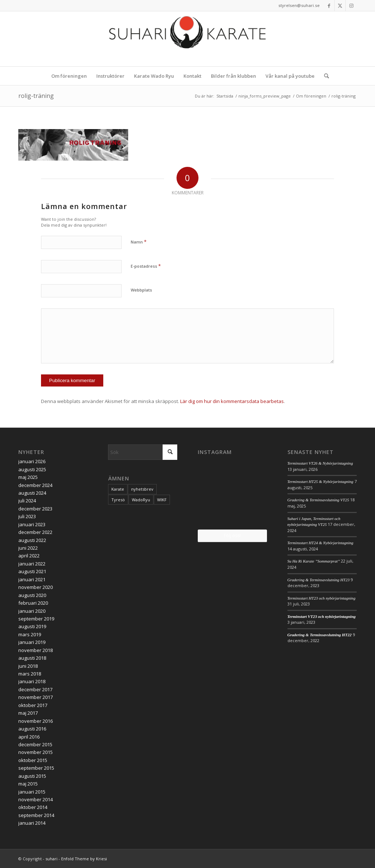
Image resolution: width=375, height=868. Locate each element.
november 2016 (35, 721)
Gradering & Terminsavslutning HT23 (318, 580)
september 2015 (36, 768)
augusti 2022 (32, 540)
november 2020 (35, 587)
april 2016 (29, 736)
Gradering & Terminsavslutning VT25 (318, 500)
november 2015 (35, 752)
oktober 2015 (32, 760)
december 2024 (35, 485)
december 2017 (35, 689)
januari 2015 (31, 791)
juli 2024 (27, 500)
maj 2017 (28, 713)
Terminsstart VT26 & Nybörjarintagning (320, 463)
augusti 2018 (32, 658)
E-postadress (146, 266)
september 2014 (36, 815)
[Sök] (324, 76)
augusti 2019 (32, 626)
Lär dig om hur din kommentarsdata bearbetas (232, 401)
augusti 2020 (32, 595)
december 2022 (35, 532)
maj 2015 (28, 783)
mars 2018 (29, 673)
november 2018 (35, 650)
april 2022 (29, 555)
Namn (138, 241)
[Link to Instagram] (351, 5)
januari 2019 (31, 642)
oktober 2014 (32, 807)
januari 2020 (31, 611)
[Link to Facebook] (329, 5)
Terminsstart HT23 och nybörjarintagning (321, 598)
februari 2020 (33, 603)
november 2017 (35, 697)
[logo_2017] (187, 38)
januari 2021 (31, 579)
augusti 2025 (32, 469)
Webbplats (141, 290)
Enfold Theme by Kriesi (84, 858)
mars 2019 (29, 634)
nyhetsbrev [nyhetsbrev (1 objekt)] (142, 489)
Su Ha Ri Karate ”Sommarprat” (313, 561)
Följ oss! (232, 535)
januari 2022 (31, 563)
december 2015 (35, 744)
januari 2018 (31, 681)
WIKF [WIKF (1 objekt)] (162, 499)
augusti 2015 (32, 776)
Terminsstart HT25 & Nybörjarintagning (320, 481)
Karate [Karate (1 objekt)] (117, 489)
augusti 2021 (32, 571)
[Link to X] (340, 5)
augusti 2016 (32, 728)
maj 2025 (28, 477)
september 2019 (36, 618)
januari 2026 (31, 461)
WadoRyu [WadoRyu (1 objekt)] (141, 499)
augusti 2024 (32, 493)
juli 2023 (27, 516)
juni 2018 (28, 666)
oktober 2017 (32, 705)
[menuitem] (69, 76)
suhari (51, 858)
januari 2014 (31, 823)
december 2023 (35, 508)
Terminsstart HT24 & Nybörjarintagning (320, 543)
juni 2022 (28, 548)
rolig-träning (36, 96)
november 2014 (35, 799)
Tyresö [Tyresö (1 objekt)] (118, 499)
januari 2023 (31, 524)
